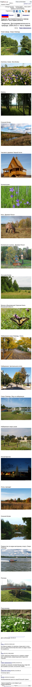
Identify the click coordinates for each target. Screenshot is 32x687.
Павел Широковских (6, 662)
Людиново (22, 15)
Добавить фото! (27, 3)
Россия (7, 15)
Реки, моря (27, 7)
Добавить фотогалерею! (18, 9)
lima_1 (2, 644)
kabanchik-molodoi (6, 670)
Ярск (2, 653)
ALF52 (2, 677)
